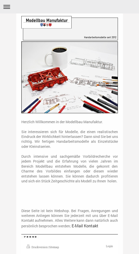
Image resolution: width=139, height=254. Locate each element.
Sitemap (54, 247)
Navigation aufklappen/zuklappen (69, 6)
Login (109, 246)
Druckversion (37, 247)
